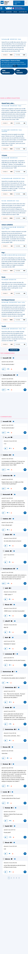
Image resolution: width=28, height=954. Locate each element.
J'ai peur (4, 155)
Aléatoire (9, 12)
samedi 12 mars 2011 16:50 (7, 458)
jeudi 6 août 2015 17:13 (9, 657)
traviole (5, 792)
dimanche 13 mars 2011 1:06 (10, 733)
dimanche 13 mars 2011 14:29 (10, 846)
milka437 (7, 621)
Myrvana (5, 747)
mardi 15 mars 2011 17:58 (9, 641)
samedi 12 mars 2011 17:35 (9, 711)
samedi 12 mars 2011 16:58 (7, 750)
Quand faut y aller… (8, 103)
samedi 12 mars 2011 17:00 (7, 768)
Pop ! (3, 252)
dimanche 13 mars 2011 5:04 (10, 592)
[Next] (19, 878)
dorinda (7, 707)
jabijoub (7, 534)
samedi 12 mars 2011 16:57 (7, 675)
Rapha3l (7, 826)
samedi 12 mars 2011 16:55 (7, 522)
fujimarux (7, 859)
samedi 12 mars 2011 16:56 (7, 378)
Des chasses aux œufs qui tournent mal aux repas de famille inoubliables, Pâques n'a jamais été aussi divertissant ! (13, 63)
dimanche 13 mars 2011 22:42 (10, 862)
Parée (3, 277)
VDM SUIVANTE (20, 72)
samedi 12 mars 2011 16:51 (7, 479)
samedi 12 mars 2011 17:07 (9, 811)
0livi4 (6, 637)
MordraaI (5, 764)
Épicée (15, 12)
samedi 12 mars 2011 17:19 (9, 691)
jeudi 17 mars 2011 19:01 (9, 554)
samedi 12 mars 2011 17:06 (7, 795)
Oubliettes (6, 455)
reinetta (7, 551)
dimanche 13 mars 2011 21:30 (10, 624)
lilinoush (7, 604)
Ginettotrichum (7, 671)
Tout (2, 12)
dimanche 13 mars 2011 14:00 (10, 441)
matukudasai (8, 654)
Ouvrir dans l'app (17, 3)
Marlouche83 (6, 494)
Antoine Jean (6, 475)
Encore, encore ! (14, 349)
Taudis (4, 326)
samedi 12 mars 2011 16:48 (7, 361)
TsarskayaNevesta (8, 375)
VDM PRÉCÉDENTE (6, 72)
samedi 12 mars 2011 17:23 (9, 829)
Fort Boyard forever (8, 300)
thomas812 (6, 358)
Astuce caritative (7, 225)
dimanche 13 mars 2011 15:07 (10, 538)
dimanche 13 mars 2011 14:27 (10, 608)
